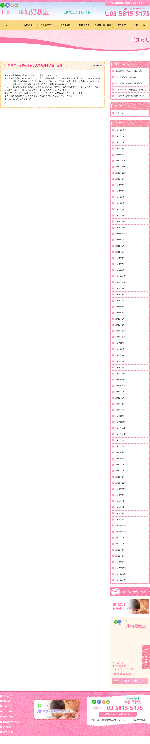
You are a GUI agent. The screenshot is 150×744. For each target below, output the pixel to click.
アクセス (7, 727)
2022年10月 (121, 337)
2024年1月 (120, 270)
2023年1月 (120, 325)
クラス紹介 (8, 711)
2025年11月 (121, 167)
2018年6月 (120, 544)
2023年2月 (120, 319)
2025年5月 (120, 197)
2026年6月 (120, 130)
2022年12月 (121, 331)
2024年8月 (120, 246)
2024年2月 (120, 264)
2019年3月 (120, 507)
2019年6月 (120, 501)
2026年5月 (120, 136)
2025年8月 (120, 185)
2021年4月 (120, 404)
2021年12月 (121, 373)
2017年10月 (121, 580)
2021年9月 (120, 392)
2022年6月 (120, 349)
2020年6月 (120, 446)
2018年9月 (120, 538)
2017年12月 (121, 568)
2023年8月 (120, 294)
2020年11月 (121, 428)
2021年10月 (121, 386)
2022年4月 (120, 355)
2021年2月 (120, 416)
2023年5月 (120, 307)
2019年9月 (120, 495)
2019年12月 (121, 483)
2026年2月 (120, 148)
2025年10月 (121, 173)
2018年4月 (120, 550)
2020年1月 (120, 477)
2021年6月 (120, 398)
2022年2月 (120, 361)
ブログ (6, 706)
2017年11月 (121, 574)
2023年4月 (120, 313)
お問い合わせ (9, 732)
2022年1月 (120, 367)
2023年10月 (121, 282)
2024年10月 (121, 234)
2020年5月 (120, 453)
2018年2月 (120, 556)
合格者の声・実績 (11, 722)
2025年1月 (120, 215)
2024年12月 (121, 221)
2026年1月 (120, 154)
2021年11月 (121, 380)
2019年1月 (120, 519)
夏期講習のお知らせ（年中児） (129, 71)
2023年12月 (121, 276)
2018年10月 (121, 531)
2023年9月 (120, 288)
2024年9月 (120, 240)
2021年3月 (120, 410)
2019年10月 (121, 489)
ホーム (6, 696)
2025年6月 (120, 191)
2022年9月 (120, 343)
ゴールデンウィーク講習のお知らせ (131, 89)
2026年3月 (120, 142)
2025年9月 (120, 179)
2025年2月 (120, 209)
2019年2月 (120, 513)
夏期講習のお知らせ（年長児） (129, 83)
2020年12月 (121, 422)
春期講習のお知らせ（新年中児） (130, 95)
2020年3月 (120, 465)
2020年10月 (121, 434)
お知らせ (119, 113)
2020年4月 (120, 459)
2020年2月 (120, 471)
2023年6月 (120, 300)
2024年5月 (120, 252)
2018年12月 (121, 525)
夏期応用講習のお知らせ (126, 77)
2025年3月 (120, 203)
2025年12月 (121, 161)
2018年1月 (120, 562)
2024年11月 (121, 227)
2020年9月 (120, 440)
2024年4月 (120, 258)
